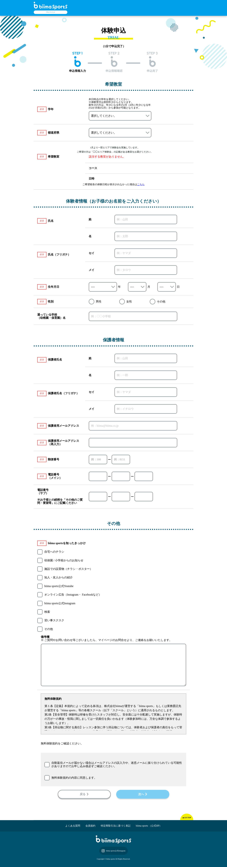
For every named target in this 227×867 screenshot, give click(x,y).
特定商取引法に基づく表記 (116, 825)
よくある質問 (72, 825)
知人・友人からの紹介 (58, 577)
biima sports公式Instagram (59, 603)
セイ (91, 253)
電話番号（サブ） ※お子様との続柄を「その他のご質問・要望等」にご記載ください (60, 496)
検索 (47, 611)
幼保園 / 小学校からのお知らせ (63, 560)
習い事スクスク (54, 620)
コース (93, 168)
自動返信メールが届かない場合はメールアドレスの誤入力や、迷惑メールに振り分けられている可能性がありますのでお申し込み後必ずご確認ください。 (116, 764)
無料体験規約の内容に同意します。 (74, 777)
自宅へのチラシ (54, 551)
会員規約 (90, 825)
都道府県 (53, 132)
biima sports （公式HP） (149, 825)
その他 (48, 629)
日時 (91, 178)
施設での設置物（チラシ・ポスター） (68, 568)
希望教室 (48, 156)
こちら (141, 184)
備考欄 (45, 636)
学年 (51, 109)
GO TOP (187, 818)
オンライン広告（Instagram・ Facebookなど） (72, 594)
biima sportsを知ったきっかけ (67, 543)
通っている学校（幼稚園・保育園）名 (51, 316)
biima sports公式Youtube (58, 586)
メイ (91, 269)
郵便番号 (53, 459)
